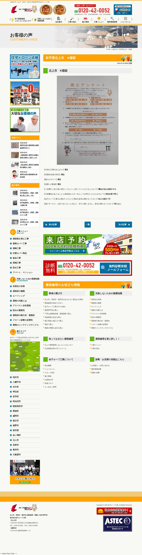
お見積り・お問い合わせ (100, 365)
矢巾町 (16, 387)
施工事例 (85, 20)
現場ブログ (49, 383)
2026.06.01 (25, 155)
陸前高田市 (18, 406)
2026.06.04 (25, 193)
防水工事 (17, 268)
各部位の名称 (96, 299)
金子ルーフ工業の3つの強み (55, 306)
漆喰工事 (17, 248)
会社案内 (58, 20)
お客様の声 (49, 380)
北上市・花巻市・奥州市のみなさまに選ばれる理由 (64, 299)
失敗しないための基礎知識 (42, 20)
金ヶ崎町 (17, 435)
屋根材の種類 (96, 303)
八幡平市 (17, 382)
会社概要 (48, 365)
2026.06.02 (25, 202)
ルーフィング (96, 306)
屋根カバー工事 (20, 243)
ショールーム (125, 20)
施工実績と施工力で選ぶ (54, 321)
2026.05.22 (25, 174)
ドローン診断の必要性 (99, 324)
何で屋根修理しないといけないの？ (21, 20)
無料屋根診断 (112, 20)
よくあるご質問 (50, 387)
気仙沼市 (17, 401)
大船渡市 (17, 454)
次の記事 (122, 224)
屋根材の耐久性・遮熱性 (100, 321)
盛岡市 (16, 416)
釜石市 (16, 421)
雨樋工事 (17, 263)
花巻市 (16, 445)
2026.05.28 (25, 212)
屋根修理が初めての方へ (54, 303)
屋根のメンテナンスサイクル (102, 328)
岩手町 (16, 396)
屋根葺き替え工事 (21, 239)
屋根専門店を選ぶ (51, 310)
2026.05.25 (25, 165)
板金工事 (17, 258)
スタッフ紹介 (50, 373)
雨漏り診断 (95, 373)
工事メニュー (99, 20)
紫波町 (16, 411)
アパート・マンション (23, 272)
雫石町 (16, 392)
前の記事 (53, 224)
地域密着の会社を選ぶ (53, 317)
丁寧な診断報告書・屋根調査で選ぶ (58, 314)
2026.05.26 (25, 222)
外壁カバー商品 (20, 253)
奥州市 (16, 450)
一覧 (88, 224)
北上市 (16, 440)
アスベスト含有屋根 (98, 314)
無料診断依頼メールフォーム (115, 268)
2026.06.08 (25, 145)
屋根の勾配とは (97, 310)
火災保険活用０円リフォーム (55, 348)
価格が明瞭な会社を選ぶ (54, 328)
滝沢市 (16, 377)
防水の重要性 (96, 317)
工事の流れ (72, 20)
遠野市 (16, 425)
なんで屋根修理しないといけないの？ (59, 345)
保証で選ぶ (49, 324)
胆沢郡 (16, 430)
